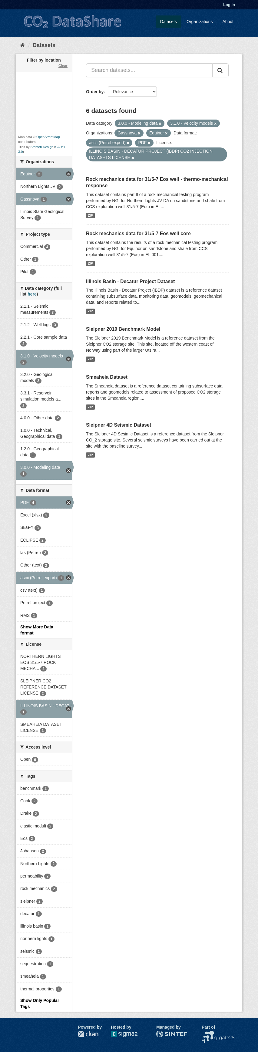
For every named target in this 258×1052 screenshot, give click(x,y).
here (32, 294)
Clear (63, 66)
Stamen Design (42, 147)
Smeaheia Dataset (106, 377)
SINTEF (163, 1033)
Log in (229, 4)
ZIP (90, 215)
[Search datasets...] (149, 70)
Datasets (168, 21)
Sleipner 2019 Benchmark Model (123, 329)
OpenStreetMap (48, 137)
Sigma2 (129, 1034)
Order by (95, 91)
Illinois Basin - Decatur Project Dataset (130, 281)
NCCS (208, 1033)
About (227, 21)
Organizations (200, 21)
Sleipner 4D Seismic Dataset (118, 425)
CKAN (88, 1034)
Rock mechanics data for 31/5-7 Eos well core (138, 233)
